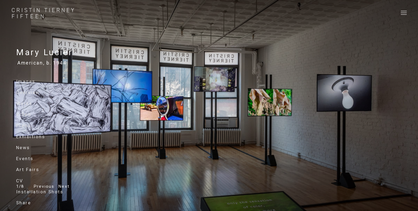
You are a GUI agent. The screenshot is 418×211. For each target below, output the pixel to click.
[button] (44, 186)
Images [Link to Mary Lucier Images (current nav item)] (25, 81)
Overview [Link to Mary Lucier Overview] (28, 92)
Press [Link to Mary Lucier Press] (23, 125)
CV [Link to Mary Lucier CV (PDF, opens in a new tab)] (19, 180)
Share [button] (23, 202)
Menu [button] (403, 13)
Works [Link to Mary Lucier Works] (24, 103)
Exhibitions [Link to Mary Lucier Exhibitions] (30, 136)
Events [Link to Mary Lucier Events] (25, 158)
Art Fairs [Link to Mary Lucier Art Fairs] (27, 169)
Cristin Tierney (43, 13)
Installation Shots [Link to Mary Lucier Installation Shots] (39, 191)
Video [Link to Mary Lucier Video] (23, 114)
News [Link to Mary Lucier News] (23, 147)
